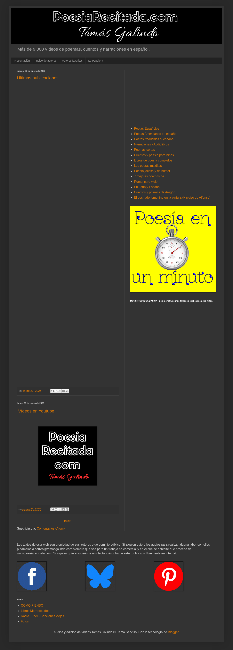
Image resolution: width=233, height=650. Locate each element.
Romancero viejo (145, 181)
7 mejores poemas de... (150, 176)
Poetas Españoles (146, 128)
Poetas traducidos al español (154, 139)
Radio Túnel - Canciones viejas (42, 616)
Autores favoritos (72, 60)
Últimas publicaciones (38, 77)
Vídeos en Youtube (35, 411)
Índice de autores (46, 60)
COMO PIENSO (32, 605)
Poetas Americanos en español (155, 133)
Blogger (173, 632)
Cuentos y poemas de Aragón (154, 192)
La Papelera (95, 60)
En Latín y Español (147, 187)
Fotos (25, 621)
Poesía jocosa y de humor (152, 171)
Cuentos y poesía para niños (154, 155)
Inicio (67, 521)
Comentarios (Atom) (51, 528)
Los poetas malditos (148, 165)
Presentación (22, 60)
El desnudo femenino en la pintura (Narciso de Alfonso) (172, 197)
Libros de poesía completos (153, 160)
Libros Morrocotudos (35, 610)
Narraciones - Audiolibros (151, 144)
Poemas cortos (144, 149)
